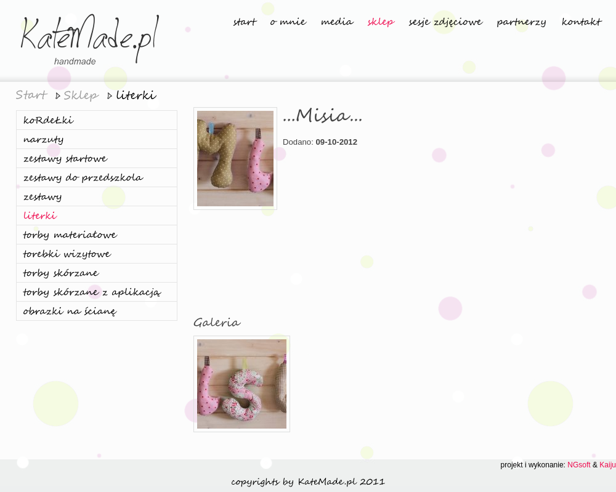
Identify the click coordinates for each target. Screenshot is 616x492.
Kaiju (607, 465)
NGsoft (578, 465)
